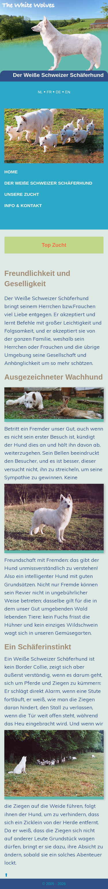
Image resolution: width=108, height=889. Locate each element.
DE (58, 92)
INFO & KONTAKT (23, 205)
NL (40, 92)
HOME (11, 171)
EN (67, 92)
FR (49, 92)
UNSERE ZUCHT (21, 194)
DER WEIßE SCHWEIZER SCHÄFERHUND (48, 183)
